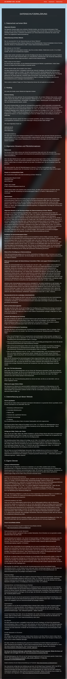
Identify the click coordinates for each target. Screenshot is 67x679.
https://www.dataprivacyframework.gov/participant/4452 (36, 672)
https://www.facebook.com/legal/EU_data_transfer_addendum (24, 657)
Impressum (51, 1)
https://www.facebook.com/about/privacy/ (47, 662)
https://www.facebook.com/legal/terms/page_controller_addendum (20, 647)
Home (45, 1)
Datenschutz (59, 1)
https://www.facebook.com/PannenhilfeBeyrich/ (19, 527)
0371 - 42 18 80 (16, 1)
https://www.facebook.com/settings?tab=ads (37, 652)
